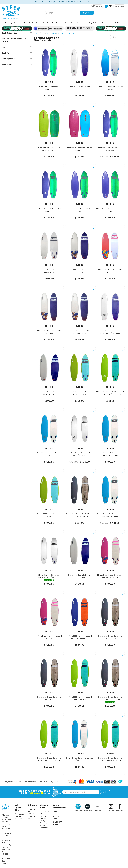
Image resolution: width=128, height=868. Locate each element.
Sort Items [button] (17, 64)
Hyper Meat (97, 808)
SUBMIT (105, 792)
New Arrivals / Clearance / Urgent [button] (17, 40)
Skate (31, 23)
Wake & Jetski (48, 23)
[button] (97, 6)
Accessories (82, 23)
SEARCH (87, 13)
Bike (67, 23)
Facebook (119, 808)
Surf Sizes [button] (17, 53)
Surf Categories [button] (17, 33)
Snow (38, 23)
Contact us (44, 811)
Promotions (19, 814)
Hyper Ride (78, 808)
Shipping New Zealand (31, 811)
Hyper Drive (88, 808)
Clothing (8, 23)
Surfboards (51, 33)
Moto (72, 23)
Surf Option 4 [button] (17, 59)
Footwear (18, 23)
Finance (43, 823)
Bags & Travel (94, 23)
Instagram (111, 808)
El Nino (36, 33)
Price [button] (17, 47)
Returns (43, 816)
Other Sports (107, 23)
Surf (25, 23)
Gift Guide (119, 23)
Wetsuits (59, 23)
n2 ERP (56, 782)
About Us (44, 814)
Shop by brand (57, 823)
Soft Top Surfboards (66, 33)
